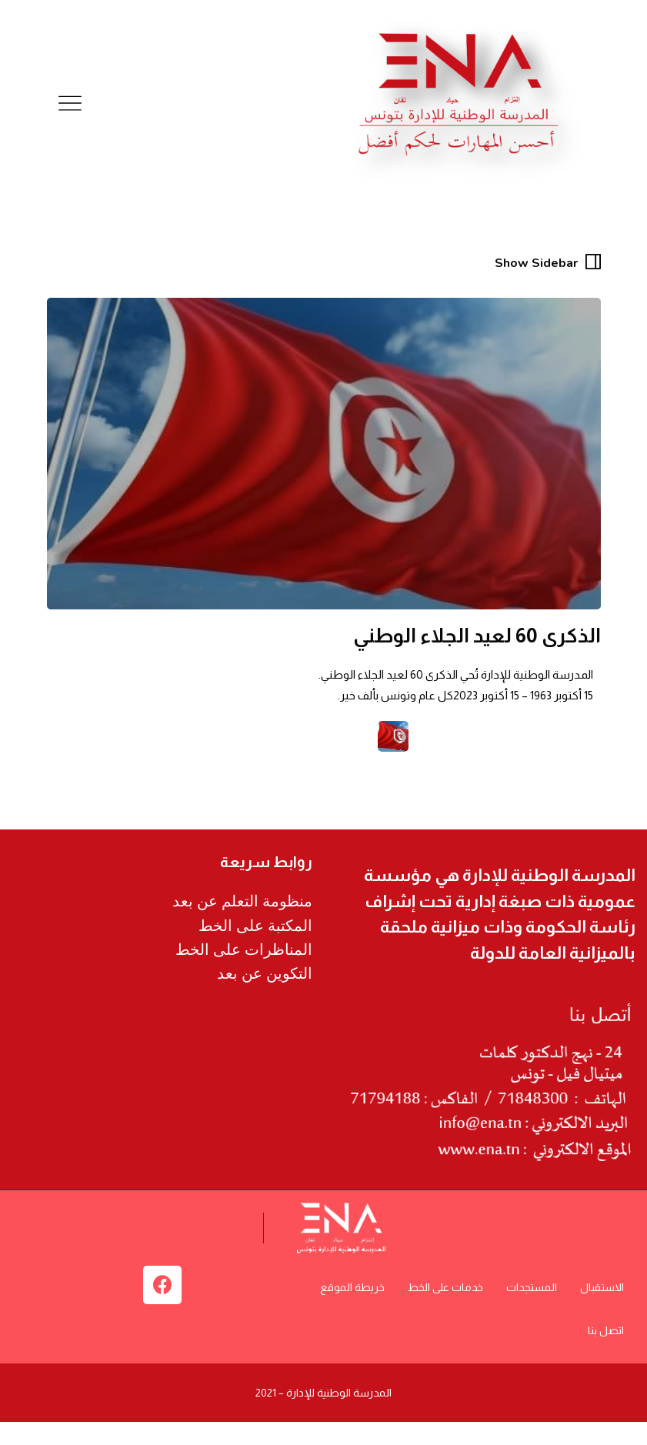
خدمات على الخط (445, 1287)
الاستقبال (602, 1287)
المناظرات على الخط (243, 949)
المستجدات (531, 1287)
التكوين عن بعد (264, 973)
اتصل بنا (606, 1330)
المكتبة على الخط (255, 925)
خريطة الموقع (352, 1287)
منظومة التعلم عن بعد (242, 901)
